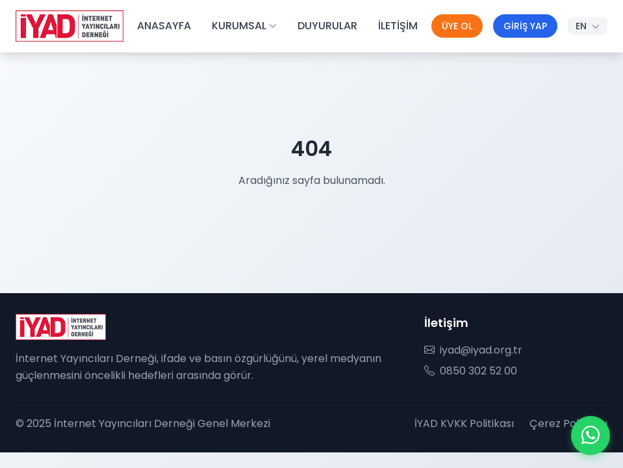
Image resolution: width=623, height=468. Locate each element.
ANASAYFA (164, 25)
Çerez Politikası (568, 423)
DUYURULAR (327, 25)
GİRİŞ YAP (525, 26)
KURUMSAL (244, 25)
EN (588, 26)
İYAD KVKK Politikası (464, 423)
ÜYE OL (457, 26)
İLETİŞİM (398, 25)
